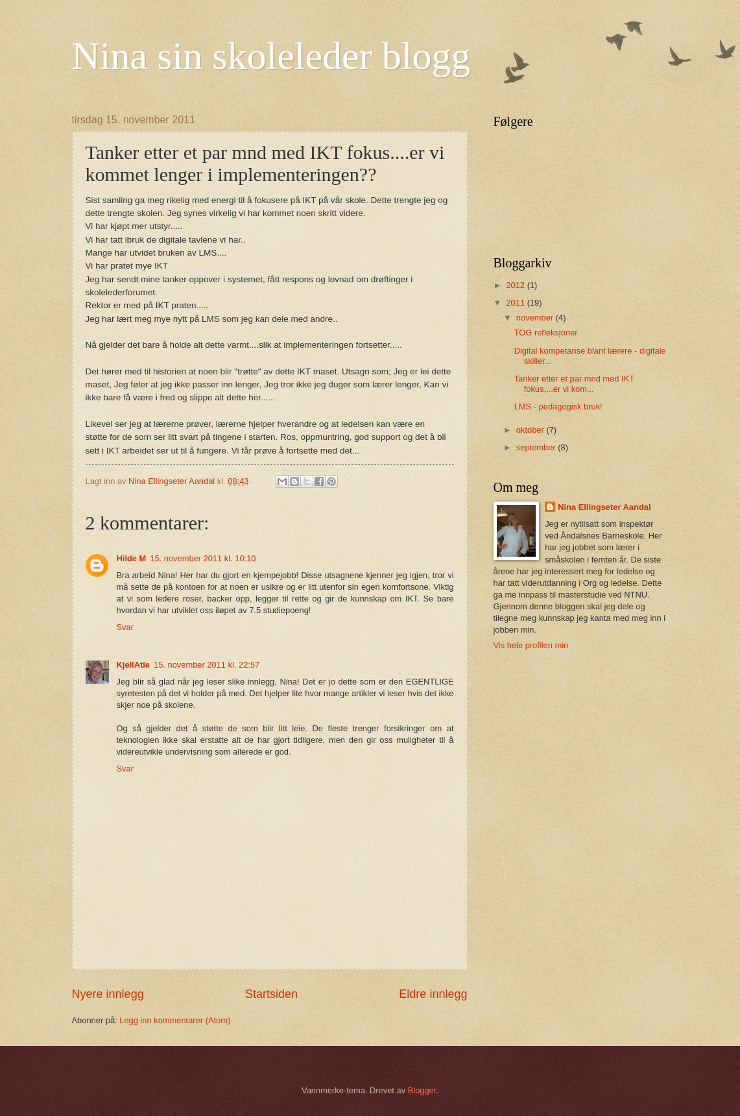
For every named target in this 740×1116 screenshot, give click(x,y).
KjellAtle (133, 665)
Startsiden (271, 994)
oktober (531, 430)
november (536, 317)
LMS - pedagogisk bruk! (558, 406)
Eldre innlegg (433, 994)
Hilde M (132, 558)
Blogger (422, 1090)
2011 (516, 303)
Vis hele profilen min (531, 645)
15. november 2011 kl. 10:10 (203, 558)
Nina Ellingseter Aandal (604, 507)
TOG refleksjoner (546, 332)
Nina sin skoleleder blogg (271, 55)
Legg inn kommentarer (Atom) (174, 1020)
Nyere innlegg (108, 994)
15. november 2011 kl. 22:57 (206, 665)
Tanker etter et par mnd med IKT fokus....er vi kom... (574, 383)
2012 (516, 285)
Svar (125, 627)
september (537, 447)
